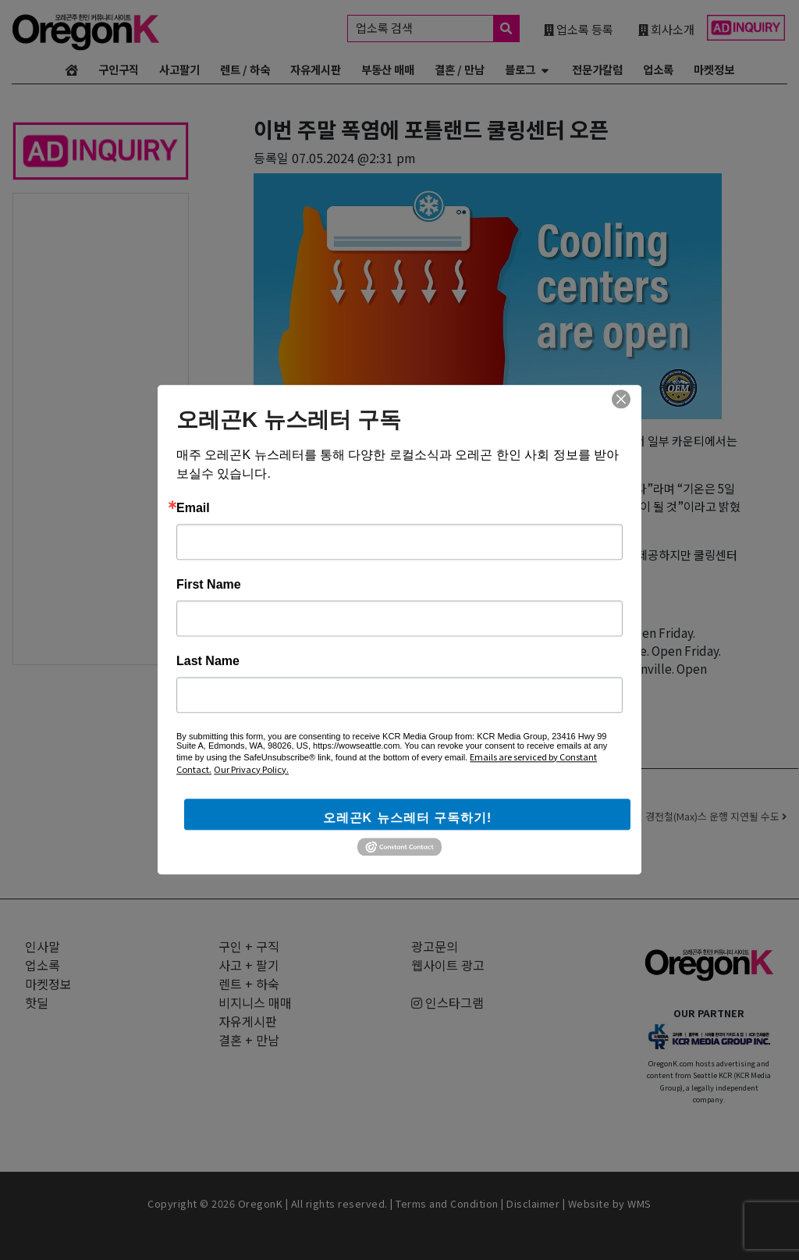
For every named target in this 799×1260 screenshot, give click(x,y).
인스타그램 (447, 1002)
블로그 (520, 69)
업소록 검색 (437, 28)
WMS (639, 1203)
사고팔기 (179, 69)
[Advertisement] (100, 428)
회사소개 (666, 28)
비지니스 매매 (255, 1002)
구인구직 (118, 69)
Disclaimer (532, 1203)
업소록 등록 (578, 28)
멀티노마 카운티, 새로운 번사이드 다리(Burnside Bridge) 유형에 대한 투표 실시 (384, 816)
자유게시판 (315, 69)
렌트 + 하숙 (248, 983)
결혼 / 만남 (460, 69)
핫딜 (36, 1002)
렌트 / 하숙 (245, 69)
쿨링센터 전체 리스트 (433, 703)
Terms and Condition (447, 1203)
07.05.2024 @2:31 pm (354, 157)
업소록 (658, 69)
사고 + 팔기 (248, 965)
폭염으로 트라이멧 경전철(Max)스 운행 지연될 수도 (676, 816)
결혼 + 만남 (248, 1039)
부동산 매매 (387, 69)
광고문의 (434, 946)
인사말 (42, 946)
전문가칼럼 (597, 69)
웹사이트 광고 (448, 965)
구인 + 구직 (248, 946)
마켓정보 (714, 69)
